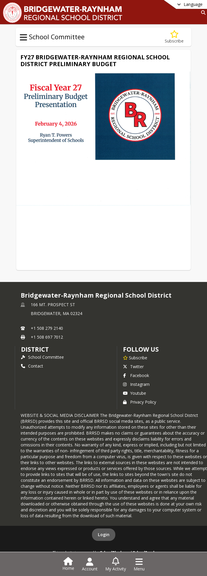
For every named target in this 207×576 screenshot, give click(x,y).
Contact (32, 366)
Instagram (136, 384)
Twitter (133, 366)
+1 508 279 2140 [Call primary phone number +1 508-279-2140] (47, 328)
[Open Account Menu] (90, 564)
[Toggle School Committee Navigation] (23, 37)
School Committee (42, 357)
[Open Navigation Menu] (139, 564)
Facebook (136, 375)
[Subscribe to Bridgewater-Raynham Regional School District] (135, 357)
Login (103, 534)
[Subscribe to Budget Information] (174, 37)
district (35, 349)
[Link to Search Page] (202, 12)
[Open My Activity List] (115, 564)
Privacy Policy (139, 402)
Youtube (134, 393)
